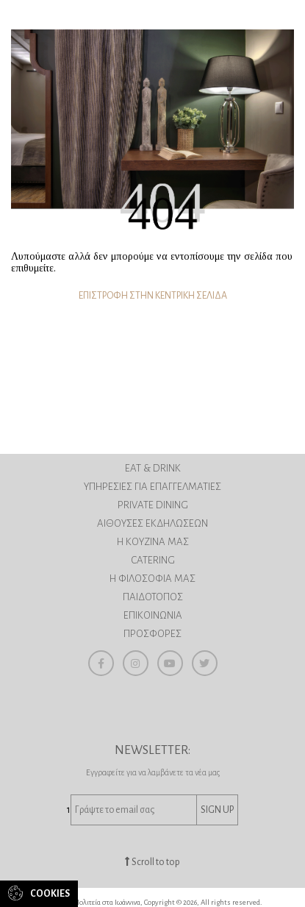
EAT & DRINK (153, 468)
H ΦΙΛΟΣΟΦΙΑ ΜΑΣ (152, 578)
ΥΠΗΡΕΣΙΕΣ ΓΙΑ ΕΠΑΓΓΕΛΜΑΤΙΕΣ (152, 486)
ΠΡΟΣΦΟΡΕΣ (152, 633)
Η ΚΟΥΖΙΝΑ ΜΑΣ (153, 541)
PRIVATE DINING (153, 505)
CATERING (153, 560)
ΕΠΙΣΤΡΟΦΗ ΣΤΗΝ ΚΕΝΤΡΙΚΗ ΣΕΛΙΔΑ (153, 296)
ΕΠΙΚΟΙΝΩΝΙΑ (152, 615)
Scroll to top (152, 862)
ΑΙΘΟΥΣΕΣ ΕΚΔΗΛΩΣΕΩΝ (152, 523)
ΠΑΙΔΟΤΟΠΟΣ (153, 596)
